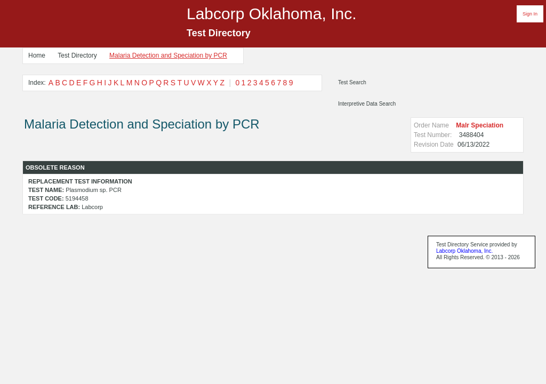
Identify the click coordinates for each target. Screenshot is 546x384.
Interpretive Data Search (367, 104)
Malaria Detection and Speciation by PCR (168, 55)
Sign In (530, 14)
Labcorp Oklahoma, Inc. (464, 251)
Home (36, 55)
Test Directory (77, 55)
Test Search (352, 82)
